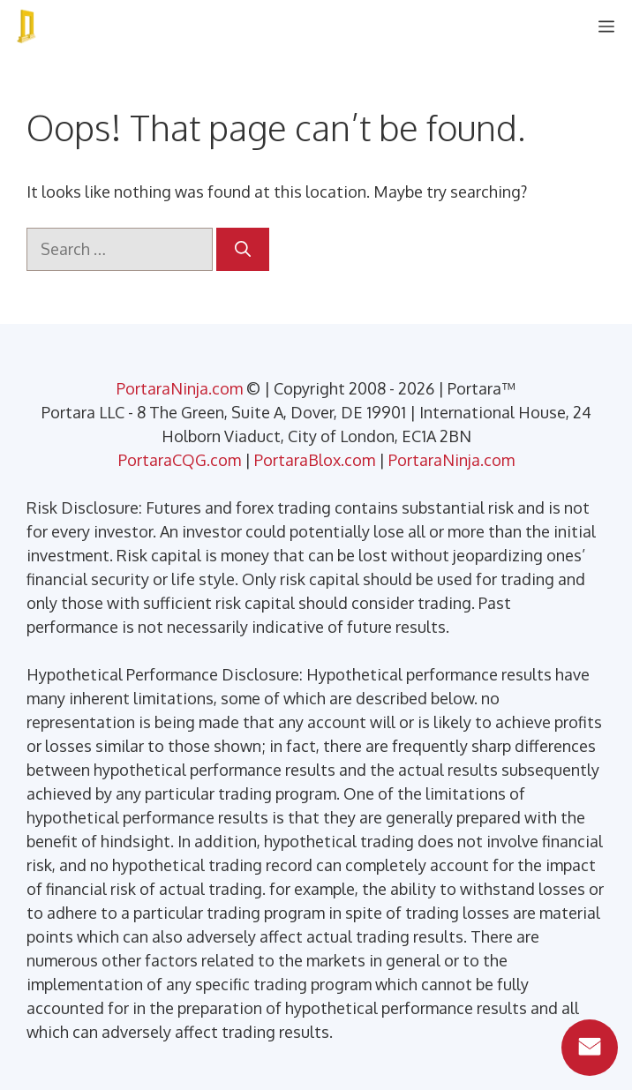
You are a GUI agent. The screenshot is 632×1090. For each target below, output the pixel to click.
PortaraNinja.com (180, 388)
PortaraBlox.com (314, 460)
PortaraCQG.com (179, 460)
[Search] (242, 249)
